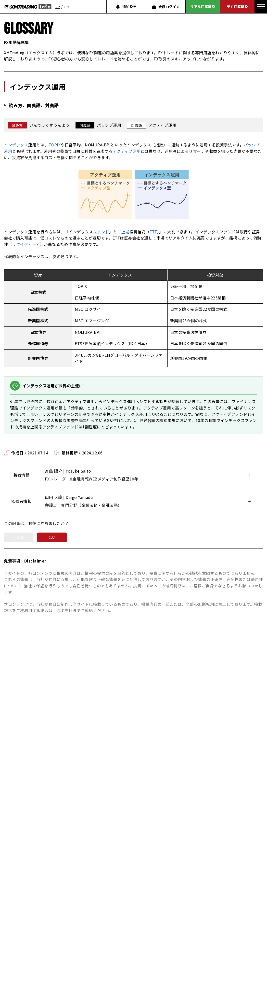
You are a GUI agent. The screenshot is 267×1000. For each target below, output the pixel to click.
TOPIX (55, 145)
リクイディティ (26, 244)
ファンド (101, 232)
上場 (125, 232)
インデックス (16, 145)
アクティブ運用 (127, 151)
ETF (153, 232)
